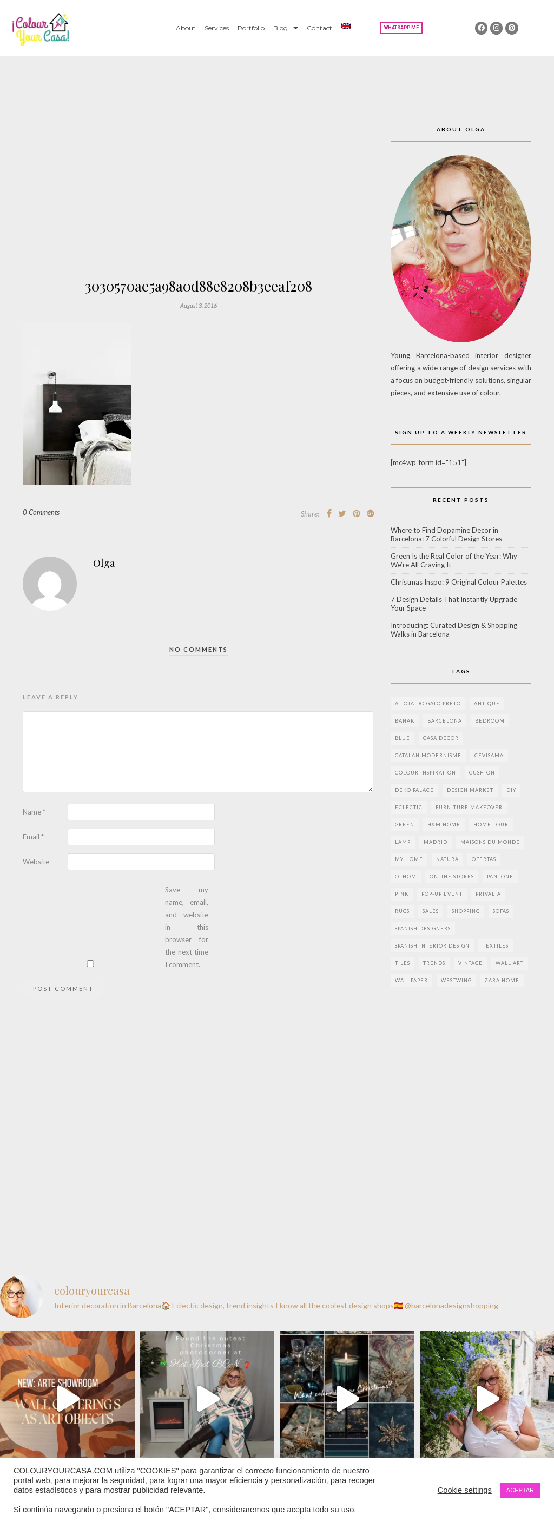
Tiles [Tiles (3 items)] (402, 963)
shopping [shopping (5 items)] (466, 911)
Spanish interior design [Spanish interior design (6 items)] (432, 946)
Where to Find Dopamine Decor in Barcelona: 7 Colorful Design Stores (446, 534)
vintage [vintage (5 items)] (470, 963)
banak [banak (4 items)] (404, 721)
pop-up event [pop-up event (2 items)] (442, 894)
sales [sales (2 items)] (431, 911)
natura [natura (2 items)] (447, 859)
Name (34, 812)
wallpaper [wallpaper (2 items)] (411, 980)
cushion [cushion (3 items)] (482, 773)
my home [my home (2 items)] (409, 859)
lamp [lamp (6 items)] (403, 842)
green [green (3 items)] (404, 825)
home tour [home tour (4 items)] (491, 825)
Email (33, 836)
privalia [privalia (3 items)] (488, 894)
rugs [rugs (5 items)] (402, 911)
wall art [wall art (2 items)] (510, 963)
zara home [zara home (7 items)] (502, 980)
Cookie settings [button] (465, 1490)
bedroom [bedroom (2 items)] (490, 721)
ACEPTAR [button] (520, 1490)
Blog (285, 28)
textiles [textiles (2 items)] (496, 946)
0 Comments (41, 512)
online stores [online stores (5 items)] (452, 876)
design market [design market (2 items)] (470, 790)
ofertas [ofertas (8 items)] (484, 859)
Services (217, 28)
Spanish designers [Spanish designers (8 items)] (423, 928)
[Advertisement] (198, 198)
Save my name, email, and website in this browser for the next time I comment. (186, 927)
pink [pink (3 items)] (401, 894)
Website (36, 861)
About (186, 28)
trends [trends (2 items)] (434, 963)
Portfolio (251, 28)
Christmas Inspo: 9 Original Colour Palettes (459, 582)
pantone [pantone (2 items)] (500, 876)
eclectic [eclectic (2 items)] (409, 807)
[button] (401, 28)
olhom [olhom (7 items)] (406, 876)
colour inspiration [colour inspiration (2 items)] (425, 773)
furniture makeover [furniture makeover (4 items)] (469, 807)
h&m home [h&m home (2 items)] (443, 825)
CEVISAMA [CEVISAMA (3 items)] (489, 755)
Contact (319, 28)
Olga (104, 563)
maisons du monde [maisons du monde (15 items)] (490, 842)
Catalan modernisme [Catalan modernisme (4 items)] (428, 755)
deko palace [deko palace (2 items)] (414, 790)
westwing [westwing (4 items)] (456, 980)
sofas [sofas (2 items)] (501, 911)
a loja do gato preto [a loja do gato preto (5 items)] (428, 703)
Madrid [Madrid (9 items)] (435, 842)
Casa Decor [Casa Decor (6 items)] (441, 738)
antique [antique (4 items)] (487, 703)
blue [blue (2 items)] (402, 738)
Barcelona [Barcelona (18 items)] (444, 721)
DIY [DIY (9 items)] (511, 790)
